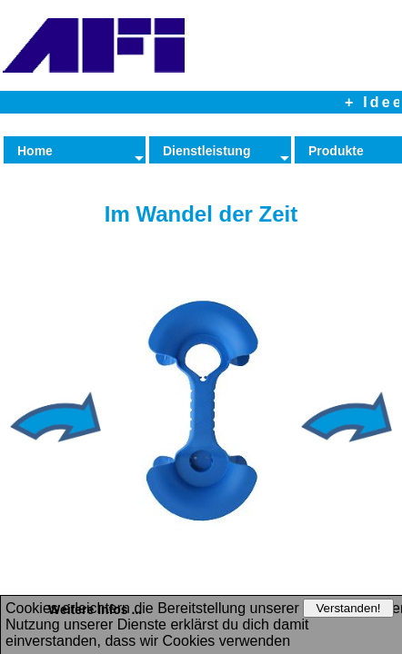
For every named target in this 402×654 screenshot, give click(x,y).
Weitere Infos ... (95, 609)
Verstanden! (348, 608)
